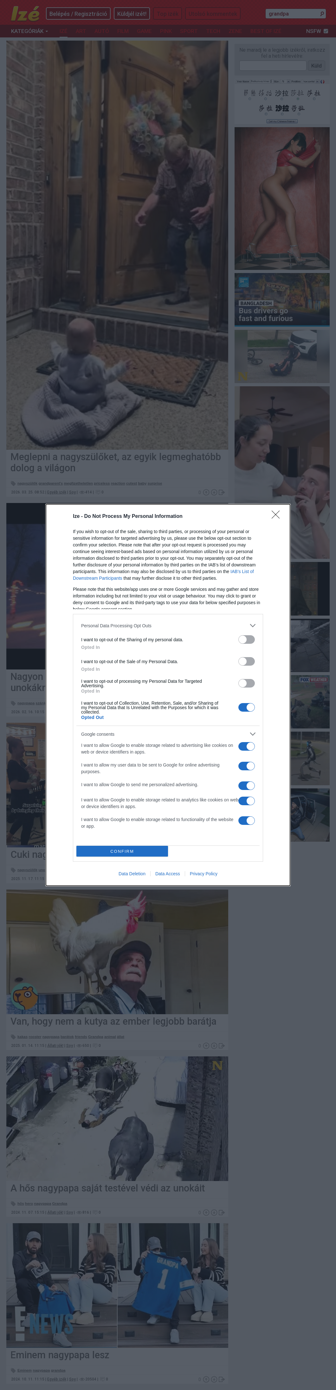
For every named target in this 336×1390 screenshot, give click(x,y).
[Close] (278, 517)
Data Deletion (132, 873)
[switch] (246, 639)
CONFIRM (122, 851)
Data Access (167, 873)
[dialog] (168, 695)
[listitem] (168, 625)
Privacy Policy (203, 873)
